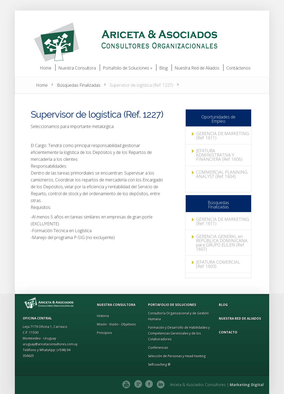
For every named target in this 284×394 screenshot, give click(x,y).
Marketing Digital (247, 384)
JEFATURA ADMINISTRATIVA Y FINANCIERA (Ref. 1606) (222, 153)
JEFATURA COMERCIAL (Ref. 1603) (221, 264)
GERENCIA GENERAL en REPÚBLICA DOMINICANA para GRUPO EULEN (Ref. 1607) (220, 242)
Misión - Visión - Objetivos (116, 324)
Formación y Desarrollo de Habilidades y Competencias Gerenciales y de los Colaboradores (179, 333)
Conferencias (158, 347)
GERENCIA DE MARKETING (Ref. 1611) (221, 136)
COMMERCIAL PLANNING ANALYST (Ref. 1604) (220, 170)
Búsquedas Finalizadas (78, 85)
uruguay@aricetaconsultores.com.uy (50, 344)
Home (42, 85)
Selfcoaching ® (159, 364)
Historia (103, 316)
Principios (104, 333)
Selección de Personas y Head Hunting (177, 356)
